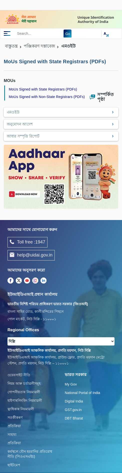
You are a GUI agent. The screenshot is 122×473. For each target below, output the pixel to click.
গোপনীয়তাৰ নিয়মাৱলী (24, 392)
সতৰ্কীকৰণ (15, 418)
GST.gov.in (73, 410)
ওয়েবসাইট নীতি (19, 375)
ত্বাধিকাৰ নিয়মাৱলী (21, 409)
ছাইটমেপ (14, 465)
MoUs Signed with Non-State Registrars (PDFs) (47, 97)
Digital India (74, 401)
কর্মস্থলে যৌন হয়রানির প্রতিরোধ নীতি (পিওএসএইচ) (30, 454)
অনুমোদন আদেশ (20, 124)
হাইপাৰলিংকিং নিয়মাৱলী (25, 400)
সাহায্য (12, 434)
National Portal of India (82, 393)
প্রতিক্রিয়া (14, 426)
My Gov (71, 384)
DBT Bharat (74, 418)
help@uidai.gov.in (31, 255)
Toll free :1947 (27, 242)
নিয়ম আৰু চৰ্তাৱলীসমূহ (24, 384)
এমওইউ (13, 112)
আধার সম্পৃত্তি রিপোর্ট (23, 136)
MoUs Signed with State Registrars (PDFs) (43, 89)
